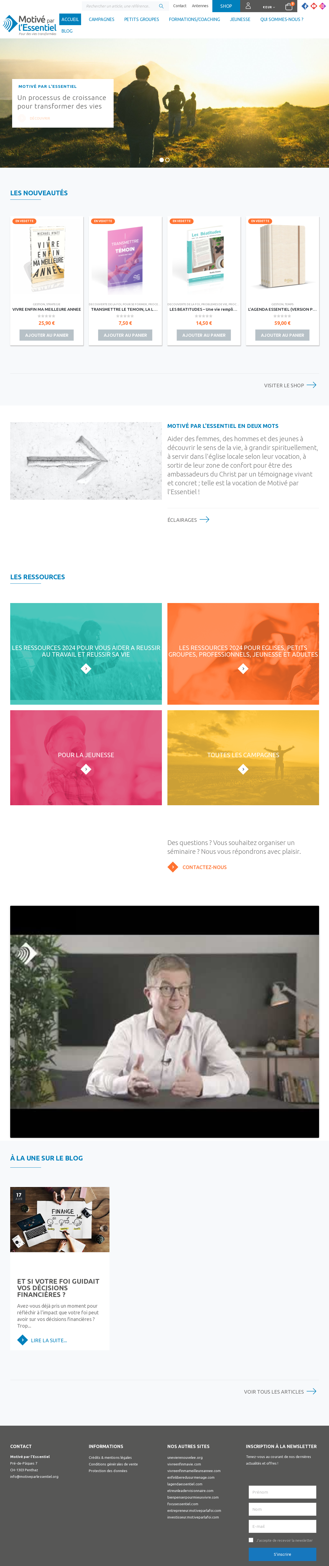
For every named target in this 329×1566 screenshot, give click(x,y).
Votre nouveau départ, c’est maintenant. (150, 1230)
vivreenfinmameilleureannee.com (194, 1413)
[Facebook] (305, 6)
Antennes (200, 6)
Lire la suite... (49, 1282)
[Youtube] (313, 6)
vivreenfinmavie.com (184, 1406)
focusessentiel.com (182, 1446)
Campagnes (101, 19)
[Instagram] (322, 6)
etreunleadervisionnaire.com (190, 1433)
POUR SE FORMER (135, 304)
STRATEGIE (53, 304)
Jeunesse (240, 19)
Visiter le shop (284, 385)
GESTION (39, 304)
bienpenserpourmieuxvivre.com (193, 1439)
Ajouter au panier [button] (46, 335)
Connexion (246, 8)
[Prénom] (282, 1434)
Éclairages (182, 520)
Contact (179, 6)
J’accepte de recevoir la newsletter (284, 1482)
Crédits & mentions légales (110, 1399)
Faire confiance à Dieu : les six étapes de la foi (268, 1230)
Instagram (268, 1522)
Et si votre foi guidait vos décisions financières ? (58, 1230)
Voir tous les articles (274, 1333)
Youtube (259, 1522)
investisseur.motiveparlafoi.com (193, 1459)
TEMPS (289, 304)
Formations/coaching (194, 19)
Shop (226, 6)
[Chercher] (161, 6)
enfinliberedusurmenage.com (191, 1419)
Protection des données (108, 1413)
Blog (67, 30)
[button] (282, 1482)
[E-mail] (282, 1468)
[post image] (59, 1170)
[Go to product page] (46, 257)
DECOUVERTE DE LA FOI (105, 304)
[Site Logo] (30, 26)
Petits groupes (141, 19)
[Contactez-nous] (243, 867)
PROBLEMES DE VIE (214, 304)
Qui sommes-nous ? (281, 19)
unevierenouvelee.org (185, 1399)
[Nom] (282, 1451)
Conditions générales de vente (113, 1406)
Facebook (250, 1522)
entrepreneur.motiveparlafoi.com (194, 1452)
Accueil (70, 19)
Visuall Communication (128, 1555)
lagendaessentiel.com (184, 1426)
